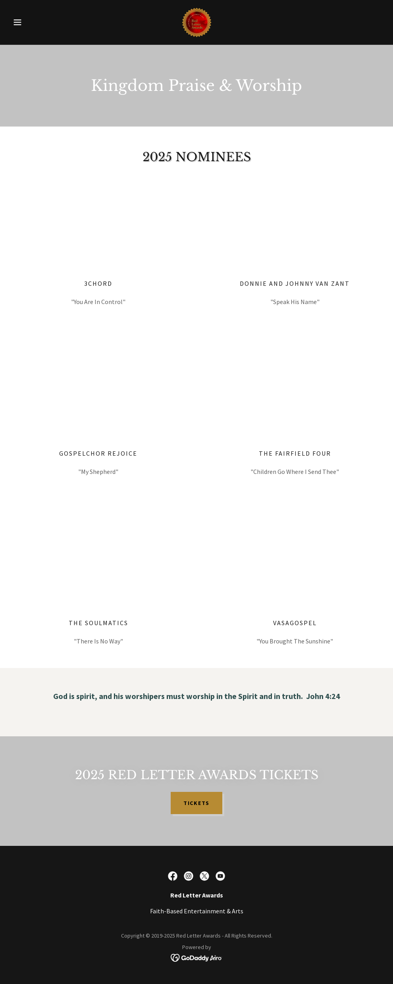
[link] (196, 22)
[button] (38, 22)
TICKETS (196, 803)
